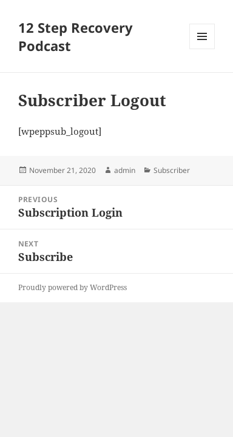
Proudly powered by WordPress (72, 287)
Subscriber (172, 170)
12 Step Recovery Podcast (75, 36)
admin (124, 170)
